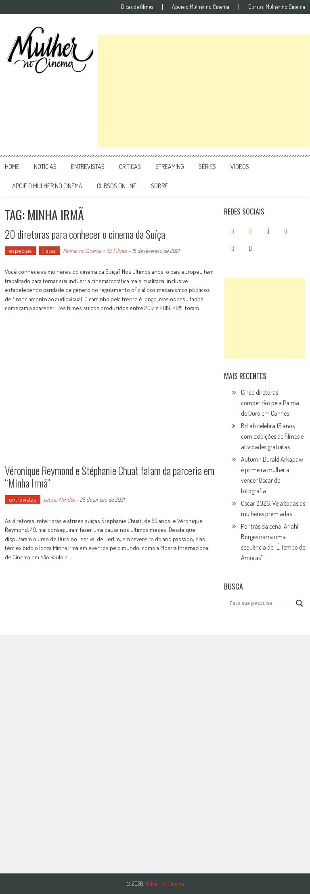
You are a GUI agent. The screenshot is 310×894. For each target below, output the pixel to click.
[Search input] (261, 603)
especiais (20, 250)
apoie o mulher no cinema (47, 186)
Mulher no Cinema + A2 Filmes (95, 250)
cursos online (116, 186)
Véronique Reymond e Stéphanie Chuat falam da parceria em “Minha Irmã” (109, 477)
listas (49, 250)
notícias (45, 167)
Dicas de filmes (137, 7)
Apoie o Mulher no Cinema (200, 7)
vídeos (239, 167)
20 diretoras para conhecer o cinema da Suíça (85, 234)
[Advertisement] (204, 91)
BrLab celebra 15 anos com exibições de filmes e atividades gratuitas (272, 436)
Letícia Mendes (59, 499)
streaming (169, 167)
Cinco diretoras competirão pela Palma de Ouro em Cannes (270, 402)
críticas (130, 167)
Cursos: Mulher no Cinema (276, 7)
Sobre (159, 186)
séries (207, 167)
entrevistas (88, 167)
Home (12, 167)
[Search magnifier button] (299, 603)
